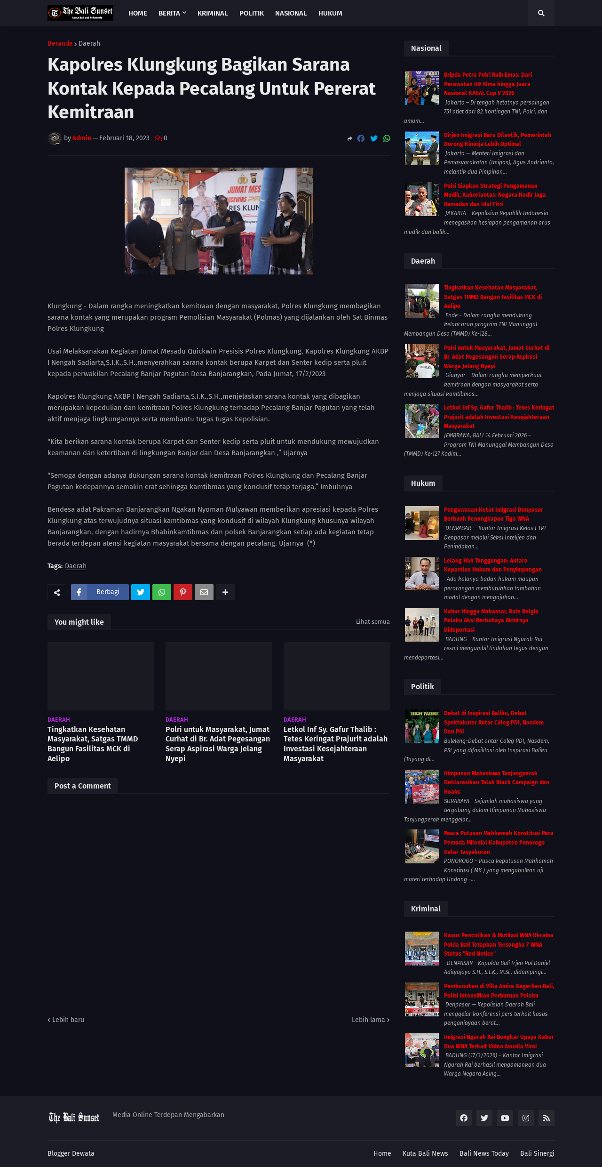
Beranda (60, 43)
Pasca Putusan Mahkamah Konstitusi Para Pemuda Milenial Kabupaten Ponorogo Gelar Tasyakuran (499, 842)
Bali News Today (484, 1154)
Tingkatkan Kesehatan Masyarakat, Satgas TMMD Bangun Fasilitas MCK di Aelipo (93, 744)
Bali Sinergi (537, 1154)
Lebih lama (368, 1020)
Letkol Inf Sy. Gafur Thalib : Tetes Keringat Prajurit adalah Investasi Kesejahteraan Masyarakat (336, 744)
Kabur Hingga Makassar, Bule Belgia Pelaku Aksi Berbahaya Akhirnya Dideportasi (491, 620)
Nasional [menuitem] (291, 13)
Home (382, 1154)
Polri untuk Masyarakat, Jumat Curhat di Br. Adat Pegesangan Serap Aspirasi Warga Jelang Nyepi (218, 744)
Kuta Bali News (425, 1154)
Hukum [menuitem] (330, 13)
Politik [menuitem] (251, 13)
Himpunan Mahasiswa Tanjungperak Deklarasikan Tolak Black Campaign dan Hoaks (496, 782)
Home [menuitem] (137, 13)
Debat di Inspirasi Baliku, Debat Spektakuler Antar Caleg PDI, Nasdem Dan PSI (494, 722)
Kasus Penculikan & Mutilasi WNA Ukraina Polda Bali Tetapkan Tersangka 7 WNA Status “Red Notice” (499, 944)
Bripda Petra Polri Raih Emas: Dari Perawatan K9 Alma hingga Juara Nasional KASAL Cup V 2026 (488, 84)
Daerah (89, 43)
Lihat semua (373, 621)
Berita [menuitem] (169, 13)
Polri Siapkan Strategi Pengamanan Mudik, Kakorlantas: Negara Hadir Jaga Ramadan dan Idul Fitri (495, 195)
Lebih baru (68, 1020)
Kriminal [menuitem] (213, 13)
